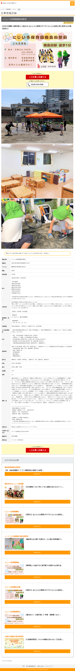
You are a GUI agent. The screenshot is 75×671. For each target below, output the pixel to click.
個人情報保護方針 (31, 666)
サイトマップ (49, 666)
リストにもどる (7, 661)
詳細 (19, 9)
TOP (23, 666)
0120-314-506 (37, 84)
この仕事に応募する (37, 77)
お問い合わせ (40, 666)
